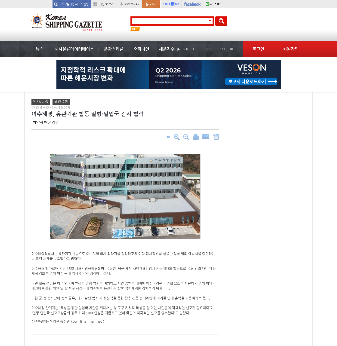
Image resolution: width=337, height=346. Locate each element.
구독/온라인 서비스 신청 (75, 4)
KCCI (221, 49)
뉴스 (39, 48)
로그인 (258, 48)
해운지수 (167, 48)
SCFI (209, 49)
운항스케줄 (114, 48)
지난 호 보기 (106, 4)
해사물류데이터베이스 (74, 48)
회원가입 (291, 48)
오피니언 (141, 48)
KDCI (233, 49)
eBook (154, 4)
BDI (185, 49)
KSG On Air (131, 4)
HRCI (196, 49)
